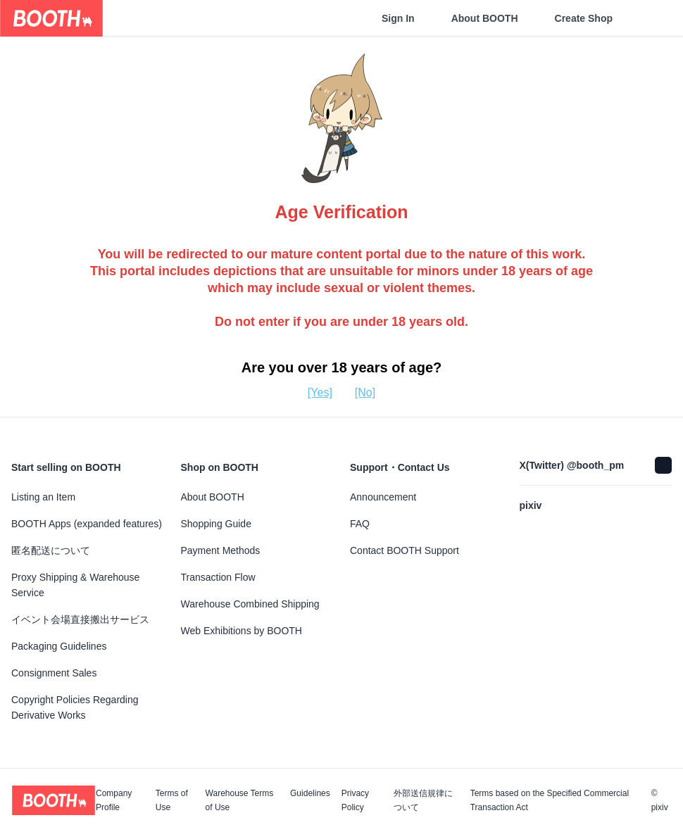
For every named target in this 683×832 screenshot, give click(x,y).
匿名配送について (50, 550)
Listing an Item (43, 497)
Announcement (383, 497)
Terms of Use (172, 800)
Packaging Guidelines (58, 646)
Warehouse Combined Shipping (250, 604)
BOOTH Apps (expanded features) (86, 523)
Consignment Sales (53, 673)
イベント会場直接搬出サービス (80, 619)
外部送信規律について (423, 800)
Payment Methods (221, 550)
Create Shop (584, 18)
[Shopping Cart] (649, 18)
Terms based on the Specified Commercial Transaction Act (549, 800)
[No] (365, 392)
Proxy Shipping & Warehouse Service (75, 585)
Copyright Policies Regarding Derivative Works (75, 707)
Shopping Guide (216, 523)
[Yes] (320, 392)
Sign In (398, 18)
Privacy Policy (355, 800)
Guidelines (310, 793)
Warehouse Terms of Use (240, 800)
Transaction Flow (218, 577)
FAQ (360, 523)
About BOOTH (484, 18)
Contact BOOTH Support (404, 550)
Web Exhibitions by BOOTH (241, 630)
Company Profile (114, 800)
